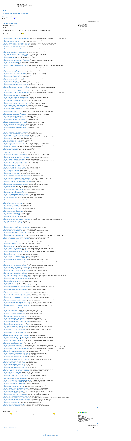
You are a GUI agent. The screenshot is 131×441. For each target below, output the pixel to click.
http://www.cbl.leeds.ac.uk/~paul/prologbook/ (14, 124)
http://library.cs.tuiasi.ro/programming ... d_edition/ (15, 122)
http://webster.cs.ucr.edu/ (9, 186)
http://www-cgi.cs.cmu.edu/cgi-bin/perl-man (13, 143)
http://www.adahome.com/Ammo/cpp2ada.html (14, 232)
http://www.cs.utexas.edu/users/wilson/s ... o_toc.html (16, 136)
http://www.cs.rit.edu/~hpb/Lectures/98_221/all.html (15, 311)
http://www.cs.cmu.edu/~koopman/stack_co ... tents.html (16, 353)
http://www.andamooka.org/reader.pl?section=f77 (15, 154)
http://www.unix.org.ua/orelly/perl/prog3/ (12, 210)
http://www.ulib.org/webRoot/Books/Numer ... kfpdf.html (16, 319)
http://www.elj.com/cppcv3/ (9, 57)
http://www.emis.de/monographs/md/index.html (14, 332)
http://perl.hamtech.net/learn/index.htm (12, 221)
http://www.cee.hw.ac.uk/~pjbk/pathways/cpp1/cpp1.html (16, 78)
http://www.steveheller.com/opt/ (10, 79)
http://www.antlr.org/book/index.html (11, 405)
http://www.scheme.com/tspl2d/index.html (13, 133)
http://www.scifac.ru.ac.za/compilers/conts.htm (14, 340)
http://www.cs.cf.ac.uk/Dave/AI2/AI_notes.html (14, 362)
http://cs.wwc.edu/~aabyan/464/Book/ (12, 342)
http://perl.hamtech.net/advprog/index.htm (13, 222)
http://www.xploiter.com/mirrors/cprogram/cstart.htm (15, 113)
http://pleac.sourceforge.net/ (10, 197)
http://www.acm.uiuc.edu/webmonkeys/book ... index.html (17, 103)
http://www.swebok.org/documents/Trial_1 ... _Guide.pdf (16, 251)
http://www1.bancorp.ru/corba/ (10, 149)
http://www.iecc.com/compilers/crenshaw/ (13, 343)
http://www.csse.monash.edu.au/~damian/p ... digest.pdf (16, 199)
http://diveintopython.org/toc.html (11, 170)
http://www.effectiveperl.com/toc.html (12, 208)
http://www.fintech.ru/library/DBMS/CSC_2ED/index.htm (16, 291)
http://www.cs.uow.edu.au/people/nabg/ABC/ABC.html (16, 55)
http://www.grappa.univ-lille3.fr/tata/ (11, 268)
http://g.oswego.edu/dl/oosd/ (10, 323)
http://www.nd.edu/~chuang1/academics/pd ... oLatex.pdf (16, 256)
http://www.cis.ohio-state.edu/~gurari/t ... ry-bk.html (15, 272)
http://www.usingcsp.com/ (9, 246)
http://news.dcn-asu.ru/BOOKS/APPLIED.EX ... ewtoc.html (17, 294)
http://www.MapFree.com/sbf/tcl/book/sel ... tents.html (16, 135)
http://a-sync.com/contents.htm (10, 361)
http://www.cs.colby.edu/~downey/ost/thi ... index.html (16, 297)
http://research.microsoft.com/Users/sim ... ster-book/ (16, 305)
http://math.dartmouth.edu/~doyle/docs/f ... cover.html (16, 335)
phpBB (46, 434)
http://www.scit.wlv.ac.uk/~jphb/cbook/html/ (13, 121)
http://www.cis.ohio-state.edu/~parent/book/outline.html (16, 286)
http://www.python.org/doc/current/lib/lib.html (13, 168)
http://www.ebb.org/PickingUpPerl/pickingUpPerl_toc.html (17, 191)
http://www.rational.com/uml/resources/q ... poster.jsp (16, 148)
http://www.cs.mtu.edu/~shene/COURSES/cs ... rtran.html (17, 181)
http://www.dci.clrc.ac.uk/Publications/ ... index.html (15, 132)
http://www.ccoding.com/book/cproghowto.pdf (14, 59)
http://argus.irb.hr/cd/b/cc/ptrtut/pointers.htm (13, 100)
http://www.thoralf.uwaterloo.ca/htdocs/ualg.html (14, 300)
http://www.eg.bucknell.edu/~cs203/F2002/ (13, 253)
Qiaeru (56, 435)
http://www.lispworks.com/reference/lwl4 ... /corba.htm (16, 359)
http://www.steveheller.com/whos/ (11, 81)
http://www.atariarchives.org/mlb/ (11, 172)
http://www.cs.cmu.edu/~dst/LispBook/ (12, 164)
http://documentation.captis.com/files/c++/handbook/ (15, 51)
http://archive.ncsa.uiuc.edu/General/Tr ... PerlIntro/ (15, 125)
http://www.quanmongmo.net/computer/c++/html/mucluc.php (17, 75)
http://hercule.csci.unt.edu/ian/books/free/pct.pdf (14, 316)
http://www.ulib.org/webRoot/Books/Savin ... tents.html (16, 396)
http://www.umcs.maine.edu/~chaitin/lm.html (13, 334)
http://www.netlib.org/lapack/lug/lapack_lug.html (14, 404)
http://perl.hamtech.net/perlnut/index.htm (13, 211)
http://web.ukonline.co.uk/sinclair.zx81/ (12, 229)
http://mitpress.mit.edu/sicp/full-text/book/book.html (15, 326)
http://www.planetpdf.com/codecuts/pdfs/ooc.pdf (14, 106)
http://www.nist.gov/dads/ (9, 254)
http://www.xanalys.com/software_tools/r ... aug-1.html (16, 157)
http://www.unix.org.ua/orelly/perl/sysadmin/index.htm (16, 194)
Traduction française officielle (48, 435)
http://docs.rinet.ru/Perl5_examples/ (11, 213)
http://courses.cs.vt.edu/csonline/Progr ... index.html (15, 184)
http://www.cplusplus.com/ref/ (10, 63)
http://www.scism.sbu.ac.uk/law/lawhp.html (13, 234)
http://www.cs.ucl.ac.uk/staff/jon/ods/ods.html (14, 351)
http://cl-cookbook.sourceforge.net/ (11, 152)
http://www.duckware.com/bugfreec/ (11, 95)
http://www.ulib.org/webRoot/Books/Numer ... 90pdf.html (16, 321)
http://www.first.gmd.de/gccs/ (10, 310)
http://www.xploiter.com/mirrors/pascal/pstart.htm (15, 162)
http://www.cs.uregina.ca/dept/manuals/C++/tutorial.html (16, 60)
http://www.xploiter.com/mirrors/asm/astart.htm (14, 183)
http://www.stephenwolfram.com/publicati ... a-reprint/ (16, 385)
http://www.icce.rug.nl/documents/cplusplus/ (13, 46)
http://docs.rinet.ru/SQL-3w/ (9, 140)
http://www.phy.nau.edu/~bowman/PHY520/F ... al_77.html (17, 179)
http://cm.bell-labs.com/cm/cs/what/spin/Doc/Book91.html (17, 337)
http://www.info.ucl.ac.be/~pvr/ (10, 237)
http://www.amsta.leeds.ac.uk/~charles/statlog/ (14, 329)
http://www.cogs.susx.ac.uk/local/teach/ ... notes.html (15, 241)
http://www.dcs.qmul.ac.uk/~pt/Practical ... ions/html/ (15, 304)
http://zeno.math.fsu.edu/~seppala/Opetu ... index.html (16, 370)
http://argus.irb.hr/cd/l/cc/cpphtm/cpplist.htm (13, 116)
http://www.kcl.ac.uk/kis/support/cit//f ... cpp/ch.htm (15, 90)
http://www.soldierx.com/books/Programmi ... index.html (16, 219)
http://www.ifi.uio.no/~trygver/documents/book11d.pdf (16, 284)
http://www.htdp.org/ (8, 283)
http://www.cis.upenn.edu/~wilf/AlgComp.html (14, 383)
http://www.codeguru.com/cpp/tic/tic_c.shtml (13, 48)
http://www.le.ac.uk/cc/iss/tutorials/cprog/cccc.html (15, 105)
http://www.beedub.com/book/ (10, 129)
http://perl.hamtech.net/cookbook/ (11, 216)
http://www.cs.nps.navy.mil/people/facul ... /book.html (15, 292)
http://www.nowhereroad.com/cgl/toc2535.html (14, 318)
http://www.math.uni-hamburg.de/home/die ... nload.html (16, 278)
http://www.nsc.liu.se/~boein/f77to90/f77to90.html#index (16, 178)
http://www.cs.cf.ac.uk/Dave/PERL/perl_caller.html (15, 195)
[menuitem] (5, 11)
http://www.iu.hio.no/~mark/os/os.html (12, 249)
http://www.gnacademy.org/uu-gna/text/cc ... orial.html (16, 87)
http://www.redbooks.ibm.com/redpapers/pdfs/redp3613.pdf (17, 245)
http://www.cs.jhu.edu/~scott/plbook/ (11, 264)
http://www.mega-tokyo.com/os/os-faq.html (13, 386)
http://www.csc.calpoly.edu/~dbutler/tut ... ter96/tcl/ (15, 127)
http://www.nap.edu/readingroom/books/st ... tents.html (16, 375)
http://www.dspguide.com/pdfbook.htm (12, 345)
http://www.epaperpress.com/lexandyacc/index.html (15, 280)
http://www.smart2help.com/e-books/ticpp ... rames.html (16, 43)
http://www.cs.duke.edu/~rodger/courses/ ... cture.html (16, 369)
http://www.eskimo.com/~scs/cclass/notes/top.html (15, 119)
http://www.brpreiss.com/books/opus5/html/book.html (15, 346)
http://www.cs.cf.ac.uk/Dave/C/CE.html (12, 111)
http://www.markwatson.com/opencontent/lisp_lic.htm (16, 144)
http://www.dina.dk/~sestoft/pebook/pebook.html (14, 248)
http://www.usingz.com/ (8, 226)
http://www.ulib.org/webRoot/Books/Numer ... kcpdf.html (16, 324)
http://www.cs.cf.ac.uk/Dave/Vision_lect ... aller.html (15, 354)
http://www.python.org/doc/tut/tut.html (12, 165)
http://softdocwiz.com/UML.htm (10, 146)
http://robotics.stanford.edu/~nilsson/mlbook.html (14, 378)
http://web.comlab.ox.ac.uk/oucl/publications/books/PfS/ (16, 270)
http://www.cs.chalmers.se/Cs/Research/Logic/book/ (15, 259)
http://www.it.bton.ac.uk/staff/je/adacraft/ (12, 230)
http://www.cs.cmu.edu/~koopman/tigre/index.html (15, 394)
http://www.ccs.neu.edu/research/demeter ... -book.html (16, 400)
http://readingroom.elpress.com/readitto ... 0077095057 (16, 315)
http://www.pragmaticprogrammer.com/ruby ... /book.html (16, 227)
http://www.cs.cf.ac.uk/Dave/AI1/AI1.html (13, 364)
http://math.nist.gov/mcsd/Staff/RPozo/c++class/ (14, 83)
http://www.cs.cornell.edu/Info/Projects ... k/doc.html (15, 299)
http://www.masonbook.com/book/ (11, 187)
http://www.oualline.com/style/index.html (12, 102)
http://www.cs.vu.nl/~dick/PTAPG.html (12, 281)
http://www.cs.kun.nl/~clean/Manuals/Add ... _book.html (16, 261)
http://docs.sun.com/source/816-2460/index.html (14, 52)
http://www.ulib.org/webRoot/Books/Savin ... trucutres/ (16, 391)
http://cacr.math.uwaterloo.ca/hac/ (11, 338)
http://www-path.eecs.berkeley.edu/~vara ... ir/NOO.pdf (16, 276)
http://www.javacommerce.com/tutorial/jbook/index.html (16, 302)
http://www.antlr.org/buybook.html (11, 402)
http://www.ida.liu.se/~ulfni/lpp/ (10, 243)
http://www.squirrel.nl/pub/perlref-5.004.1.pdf (13, 192)
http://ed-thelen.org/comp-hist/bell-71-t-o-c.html (14, 389)
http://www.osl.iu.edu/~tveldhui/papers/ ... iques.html (15, 84)
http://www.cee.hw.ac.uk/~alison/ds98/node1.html (15, 356)
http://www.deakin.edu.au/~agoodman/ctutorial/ (14, 73)
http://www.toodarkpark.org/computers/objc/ (13, 235)
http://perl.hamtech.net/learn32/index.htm (13, 218)
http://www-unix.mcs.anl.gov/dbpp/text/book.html (14, 365)
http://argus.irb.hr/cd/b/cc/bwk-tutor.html (12, 98)
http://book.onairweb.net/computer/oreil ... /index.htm (15, 40)
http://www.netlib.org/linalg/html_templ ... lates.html (15, 397)
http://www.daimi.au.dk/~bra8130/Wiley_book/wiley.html (16, 267)
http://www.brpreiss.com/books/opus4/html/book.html (15, 92)
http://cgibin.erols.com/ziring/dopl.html (12, 70)
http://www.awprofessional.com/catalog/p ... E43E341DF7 (17, 380)
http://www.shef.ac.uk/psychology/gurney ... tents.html (16, 307)
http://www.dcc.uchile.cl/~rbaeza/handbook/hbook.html (16, 296)
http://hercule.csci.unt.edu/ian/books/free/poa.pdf (15, 273)
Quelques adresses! (9, 17)
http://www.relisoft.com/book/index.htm (12, 76)
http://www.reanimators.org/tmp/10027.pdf (13, 189)
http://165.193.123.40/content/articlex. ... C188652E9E (16, 94)
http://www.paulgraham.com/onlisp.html (12, 141)
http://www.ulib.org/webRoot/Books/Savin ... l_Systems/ (16, 399)
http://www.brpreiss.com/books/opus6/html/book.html (15, 38)
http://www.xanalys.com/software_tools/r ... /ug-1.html (16, 156)
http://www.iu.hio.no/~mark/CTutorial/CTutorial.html (15, 97)
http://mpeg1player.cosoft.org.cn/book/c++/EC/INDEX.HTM (17, 54)
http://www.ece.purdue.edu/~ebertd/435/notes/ (14, 313)
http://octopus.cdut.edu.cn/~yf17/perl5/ (12, 203)
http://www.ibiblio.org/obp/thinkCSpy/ (12, 71)
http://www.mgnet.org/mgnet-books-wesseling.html (15, 289)
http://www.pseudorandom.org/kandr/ (12, 108)
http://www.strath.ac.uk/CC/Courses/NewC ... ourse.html (16, 117)
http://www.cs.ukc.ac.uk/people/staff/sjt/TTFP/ (14, 257)
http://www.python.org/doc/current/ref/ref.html (14, 167)
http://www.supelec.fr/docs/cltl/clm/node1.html (14, 159)
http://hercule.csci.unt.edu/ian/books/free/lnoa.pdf (15, 275)
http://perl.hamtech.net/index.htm (11, 41)
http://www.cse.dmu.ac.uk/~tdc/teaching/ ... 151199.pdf (16, 67)
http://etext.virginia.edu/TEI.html (10, 393)
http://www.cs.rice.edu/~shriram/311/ (12, 214)
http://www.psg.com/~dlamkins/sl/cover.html (13, 160)
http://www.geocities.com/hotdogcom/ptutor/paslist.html (16, 175)
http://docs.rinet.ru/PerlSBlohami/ (11, 205)
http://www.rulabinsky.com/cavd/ (11, 373)
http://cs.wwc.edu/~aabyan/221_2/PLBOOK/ (13, 381)
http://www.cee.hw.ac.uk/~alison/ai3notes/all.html (15, 367)
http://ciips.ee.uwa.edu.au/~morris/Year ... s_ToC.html (16, 238)
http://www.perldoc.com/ (9, 202)
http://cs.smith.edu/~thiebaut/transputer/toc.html (14, 114)
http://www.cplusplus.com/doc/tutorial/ (12, 62)
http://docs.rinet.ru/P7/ (8, 207)
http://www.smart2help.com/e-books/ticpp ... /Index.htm (16, 44)
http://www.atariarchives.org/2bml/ (11, 173)
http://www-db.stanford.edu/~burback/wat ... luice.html (16, 388)
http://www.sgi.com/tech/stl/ (9, 86)
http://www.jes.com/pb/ (8, 138)
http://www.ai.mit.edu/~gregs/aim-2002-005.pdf (14, 65)
